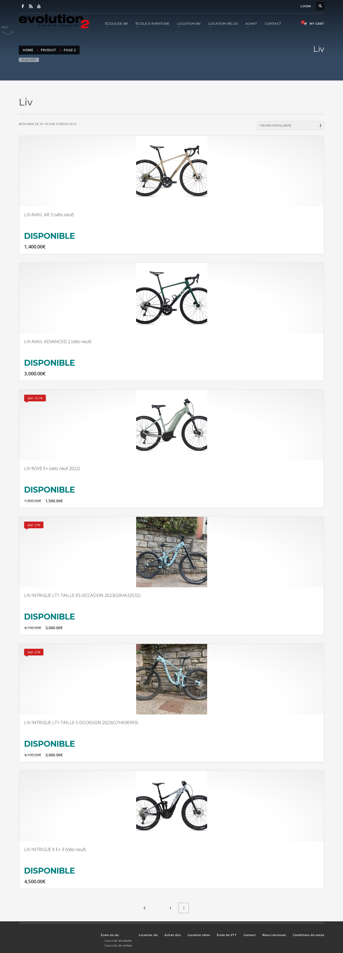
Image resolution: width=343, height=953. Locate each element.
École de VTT (227, 935)
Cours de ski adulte (118, 941)
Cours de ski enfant (118, 945)
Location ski (148, 935)
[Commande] (290, 125)
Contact (249, 935)
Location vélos (199, 935)
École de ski (110, 935)
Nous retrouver (274, 935)
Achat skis (173, 935)
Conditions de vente (308, 935)
